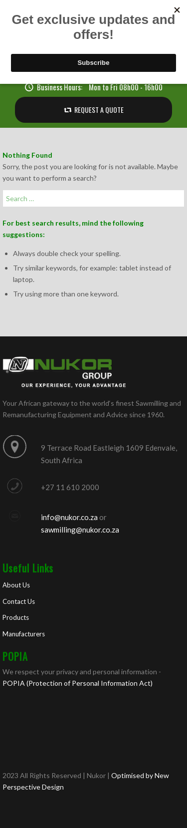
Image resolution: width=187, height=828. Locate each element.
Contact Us (18, 601)
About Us (16, 585)
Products (15, 617)
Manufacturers (23, 634)
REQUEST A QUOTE (99, 109)
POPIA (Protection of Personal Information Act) (77, 683)
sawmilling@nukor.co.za (80, 529)
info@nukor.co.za (69, 517)
